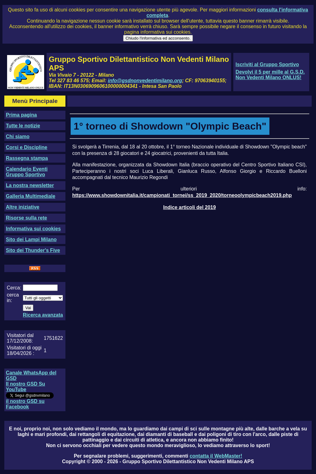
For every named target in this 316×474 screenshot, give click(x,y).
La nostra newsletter (30, 185)
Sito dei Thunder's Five (33, 250)
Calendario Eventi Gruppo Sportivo (27, 171)
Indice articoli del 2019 (189, 207)
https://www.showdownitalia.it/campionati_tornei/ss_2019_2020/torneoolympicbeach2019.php (182, 195)
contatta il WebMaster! (215, 456)
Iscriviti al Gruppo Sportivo (267, 64)
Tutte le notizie (23, 125)
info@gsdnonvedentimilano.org (145, 80)
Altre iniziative (22, 207)
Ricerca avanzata (43, 315)
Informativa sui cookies (33, 228)
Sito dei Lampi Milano (31, 239)
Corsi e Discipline (26, 147)
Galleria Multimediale (30, 196)
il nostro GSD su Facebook (25, 404)
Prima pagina (21, 114)
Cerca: (14, 287)
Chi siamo (17, 136)
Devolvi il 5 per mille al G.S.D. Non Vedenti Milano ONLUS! (270, 74)
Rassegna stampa (27, 158)
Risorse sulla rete (26, 217)
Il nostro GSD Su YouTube (25, 386)
